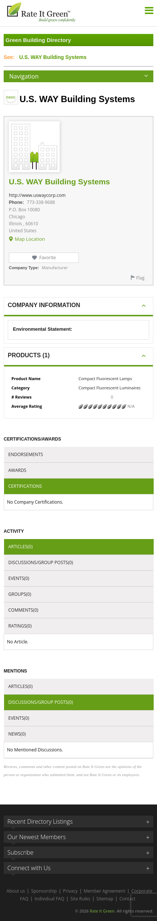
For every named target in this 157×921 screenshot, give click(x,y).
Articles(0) (20, 546)
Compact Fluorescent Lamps (105, 378)
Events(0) (18, 578)
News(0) (17, 734)
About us (16, 891)
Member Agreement (104, 891)
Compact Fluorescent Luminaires (109, 387)
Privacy (70, 891)
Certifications (25, 486)
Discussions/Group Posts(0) (40, 562)
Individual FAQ (49, 899)
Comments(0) (23, 610)
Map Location (30, 239)
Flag (140, 278)
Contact (127, 899)
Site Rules (80, 899)
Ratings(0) (20, 626)
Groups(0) (19, 594)
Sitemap (105, 899)
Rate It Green (102, 911)
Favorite (47, 257)
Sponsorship (44, 891)
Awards (17, 470)
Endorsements (25, 454)
